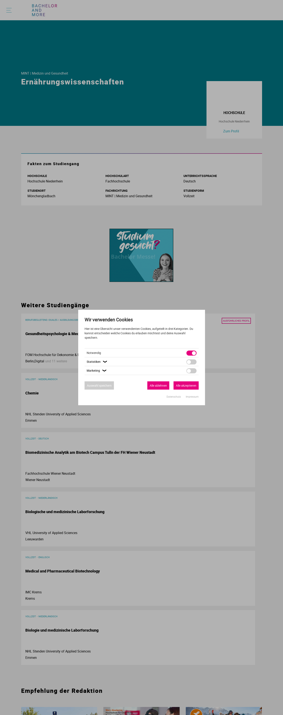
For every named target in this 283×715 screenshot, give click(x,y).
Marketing (97, 370)
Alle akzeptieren (186, 385)
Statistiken (97, 362)
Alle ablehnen (158, 385)
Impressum (192, 396)
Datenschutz (174, 396)
